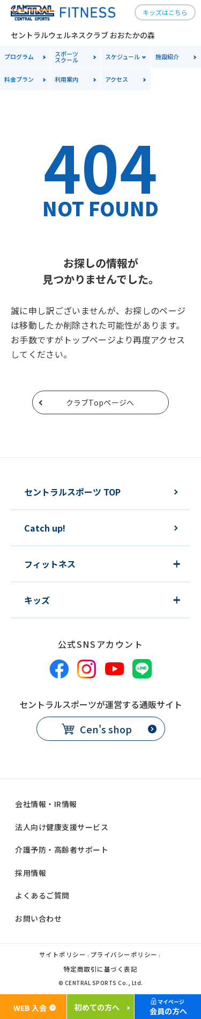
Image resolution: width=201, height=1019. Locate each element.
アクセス (116, 79)
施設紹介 (167, 56)
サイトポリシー (62, 955)
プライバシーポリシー (124, 955)
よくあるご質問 (42, 895)
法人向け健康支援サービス (61, 827)
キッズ (37, 600)
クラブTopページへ (100, 402)
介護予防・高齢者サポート (61, 849)
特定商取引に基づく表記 (101, 969)
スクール (77, 56)
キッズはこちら (165, 12)
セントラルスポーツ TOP (72, 491)
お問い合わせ (38, 918)
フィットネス (50, 564)
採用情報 (30, 872)
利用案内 (66, 79)
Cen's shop (106, 729)
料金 (19, 79)
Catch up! (44, 527)
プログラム (19, 56)
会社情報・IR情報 (46, 803)
